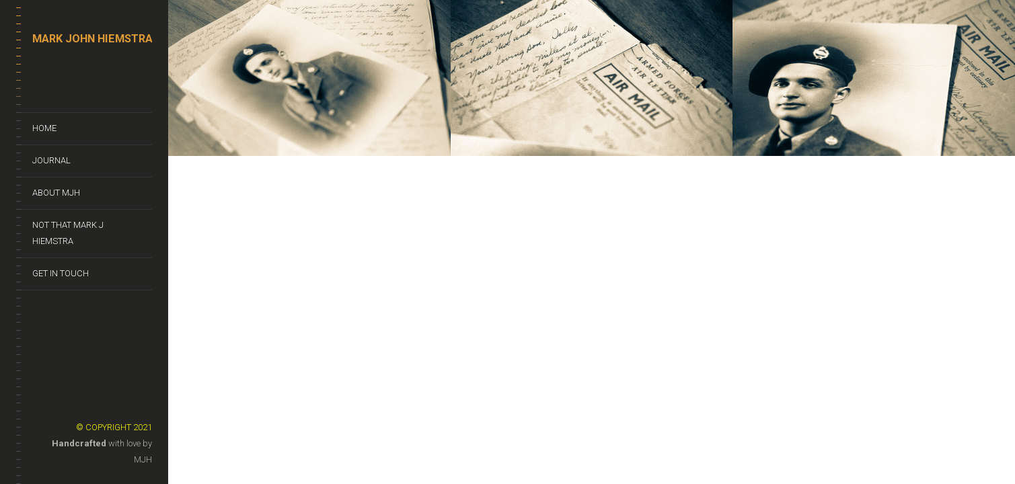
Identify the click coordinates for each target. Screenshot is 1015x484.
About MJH (56, 193)
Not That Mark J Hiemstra (68, 233)
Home (44, 128)
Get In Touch (60, 273)
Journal (51, 160)
